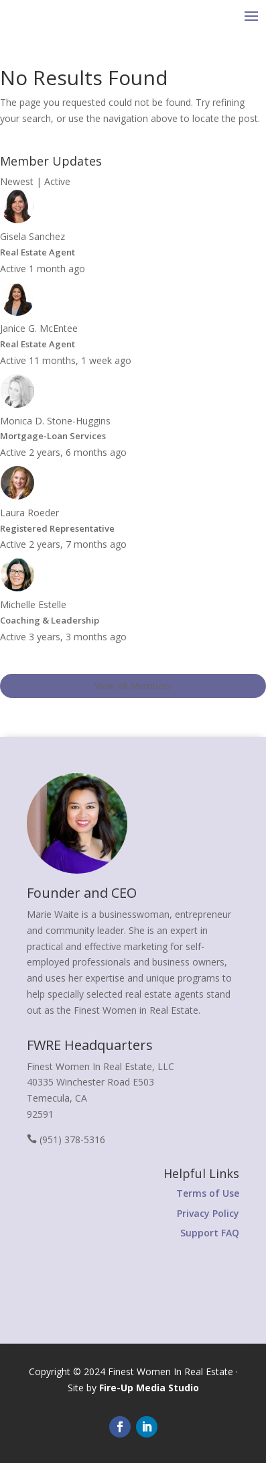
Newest (17, 181)
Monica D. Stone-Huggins (55, 420)
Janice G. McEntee (39, 328)
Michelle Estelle (33, 604)
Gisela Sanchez (32, 236)
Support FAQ (209, 1232)
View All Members (133, 685)
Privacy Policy (208, 1213)
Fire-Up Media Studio (149, 1387)
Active (57, 181)
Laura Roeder (29, 512)
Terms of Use (207, 1193)
